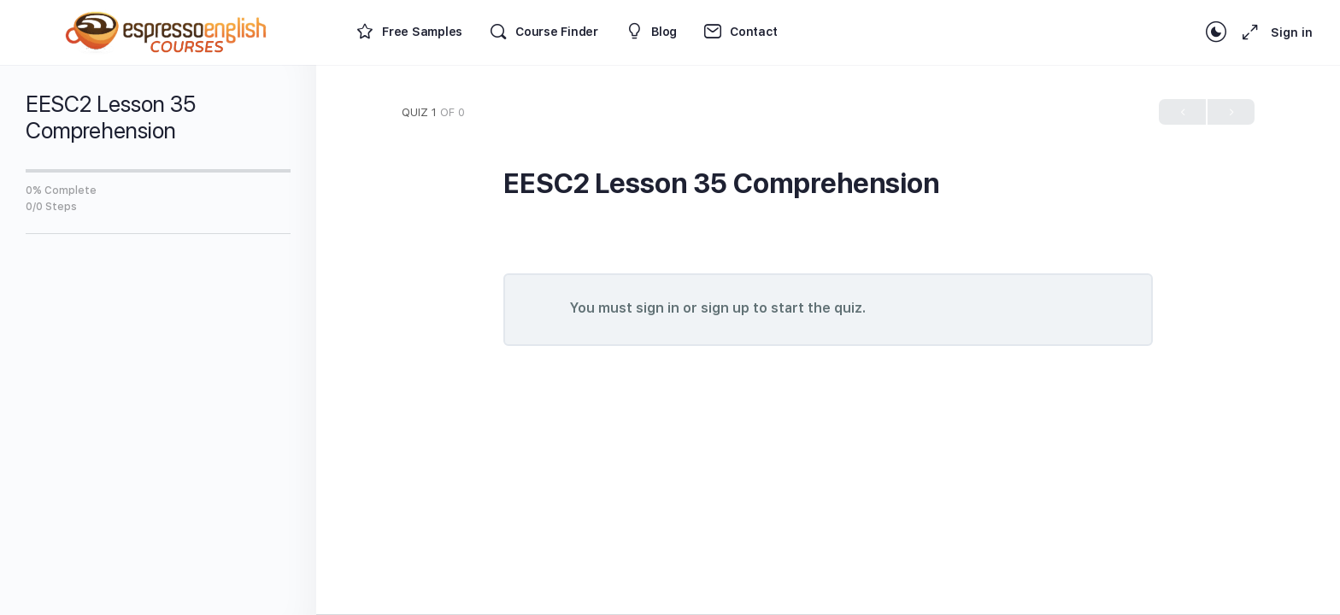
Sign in (1292, 32)
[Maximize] (1247, 32)
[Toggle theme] (1216, 32)
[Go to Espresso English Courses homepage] (166, 30)
